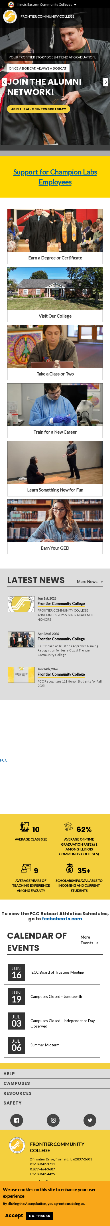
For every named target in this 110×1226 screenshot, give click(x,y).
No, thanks (39, 1215)
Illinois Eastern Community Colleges (44, 4)
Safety (12, 1103)
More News (87, 581)
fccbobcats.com (62, 919)
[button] (4, 82)
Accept (14, 1215)
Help (9, 1074)
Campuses (16, 1083)
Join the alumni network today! (38, 109)
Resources (17, 1093)
